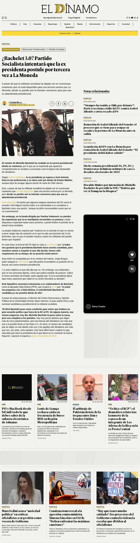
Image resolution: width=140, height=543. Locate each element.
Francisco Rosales (55, 536)
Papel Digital (74, 17)
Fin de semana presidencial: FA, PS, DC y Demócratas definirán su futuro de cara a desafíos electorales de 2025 (109, 169)
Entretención (94, 24)
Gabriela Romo (6, 438)
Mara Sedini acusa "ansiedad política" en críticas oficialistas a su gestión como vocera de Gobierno (22, 516)
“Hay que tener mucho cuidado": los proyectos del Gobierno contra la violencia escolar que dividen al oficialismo (116, 517)
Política (13, 24)
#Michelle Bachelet (11, 49)
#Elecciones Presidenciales (33, 49)
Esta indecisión (9, 202)
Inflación (77, 33)
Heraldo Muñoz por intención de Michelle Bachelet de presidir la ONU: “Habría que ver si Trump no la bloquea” (110, 188)
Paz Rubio (76, 430)
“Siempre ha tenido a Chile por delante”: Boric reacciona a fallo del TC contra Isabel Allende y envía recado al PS (111, 108)
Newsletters (91, 17)
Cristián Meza (15, 102)
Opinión (67, 24)
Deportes (111, 24)
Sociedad (126, 24)
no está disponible (24, 191)
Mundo (80, 24)
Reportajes (52, 24)
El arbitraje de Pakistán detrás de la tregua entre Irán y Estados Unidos (87, 413)
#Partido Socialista (56, 49)
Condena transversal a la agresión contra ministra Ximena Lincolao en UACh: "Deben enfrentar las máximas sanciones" (69, 517)
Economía (37, 24)
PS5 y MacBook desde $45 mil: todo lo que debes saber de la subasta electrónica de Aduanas (16, 415)
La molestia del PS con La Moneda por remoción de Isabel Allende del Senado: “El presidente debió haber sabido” (111, 150)
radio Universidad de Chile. (44, 336)
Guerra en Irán (65, 33)
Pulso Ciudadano (17, 177)
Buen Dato (70, 27)
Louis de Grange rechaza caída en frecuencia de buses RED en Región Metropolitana (50, 415)
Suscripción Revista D (52, 17)
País (25, 24)
